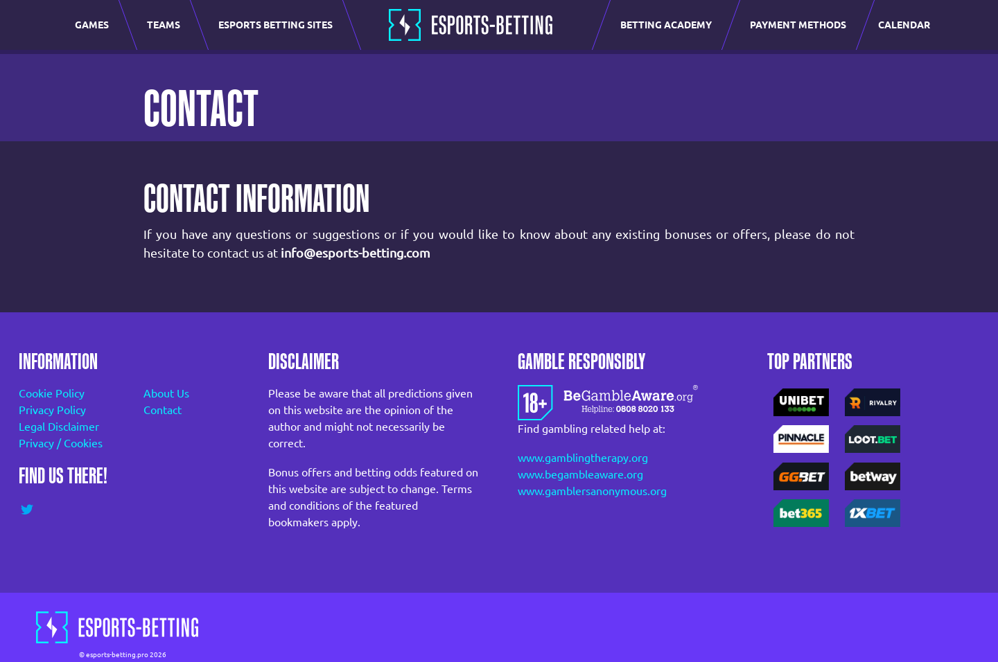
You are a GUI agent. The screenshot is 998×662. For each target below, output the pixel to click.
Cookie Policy (52, 393)
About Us (166, 393)
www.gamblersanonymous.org (592, 491)
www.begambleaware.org (580, 474)
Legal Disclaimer (59, 426)
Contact (162, 410)
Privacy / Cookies (61, 443)
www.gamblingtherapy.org (583, 457)
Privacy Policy (52, 410)
